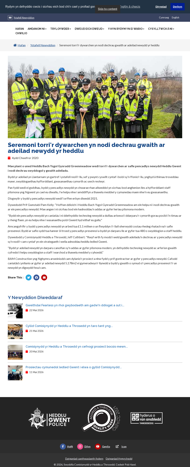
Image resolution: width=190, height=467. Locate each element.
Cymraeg (164, 17)
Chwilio (21, 33)
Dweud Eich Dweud (89, 28)
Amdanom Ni (37, 28)
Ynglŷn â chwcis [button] (129, 6)
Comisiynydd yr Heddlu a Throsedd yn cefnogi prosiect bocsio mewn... (77, 346)
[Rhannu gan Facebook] (36, 277)
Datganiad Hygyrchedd (119, 458)
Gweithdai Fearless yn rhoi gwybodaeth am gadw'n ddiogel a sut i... (75, 305)
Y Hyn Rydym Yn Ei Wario (126, 28)
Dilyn (84, 446)
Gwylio (102, 446)
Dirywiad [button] (161, 6)
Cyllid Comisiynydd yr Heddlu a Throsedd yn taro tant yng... (69, 326)
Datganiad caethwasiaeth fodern (84, 458)
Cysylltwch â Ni (161, 28)
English (175, 17)
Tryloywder (60, 28)
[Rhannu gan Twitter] (29, 277)
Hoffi (66, 446)
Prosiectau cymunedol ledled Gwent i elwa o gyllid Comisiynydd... (74, 367)
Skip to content (107, 8)
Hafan (19, 28)
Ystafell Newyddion (24, 17)
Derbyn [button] (177, 6)
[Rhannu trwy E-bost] (44, 277)
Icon (120, 446)
